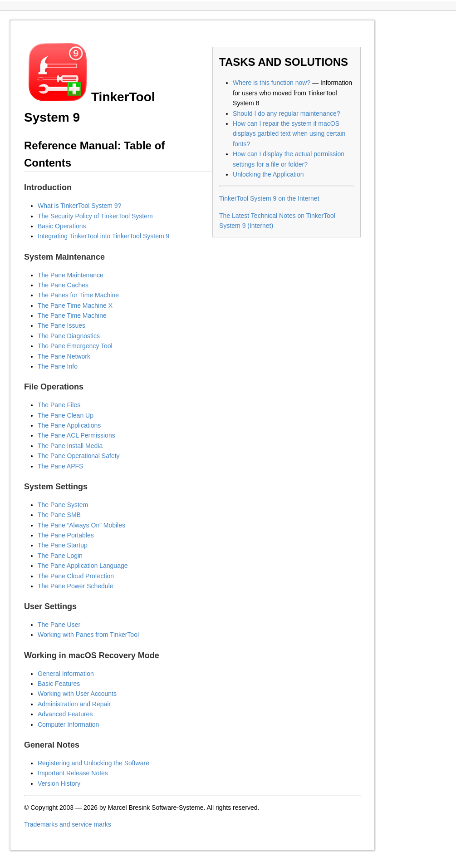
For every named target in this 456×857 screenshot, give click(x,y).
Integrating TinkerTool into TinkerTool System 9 (103, 236)
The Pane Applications (69, 425)
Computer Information (68, 724)
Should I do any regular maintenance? (286, 113)
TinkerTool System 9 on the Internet (269, 198)
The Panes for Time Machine (78, 295)
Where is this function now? (271, 82)
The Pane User (59, 624)
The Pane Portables (66, 535)
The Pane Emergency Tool (75, 346)
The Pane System (63, 504)
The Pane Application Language (83, 565)
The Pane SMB (59, 514)
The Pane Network (64, 356)
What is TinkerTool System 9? (79, 205)
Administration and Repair (74, 704)
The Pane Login (60, 555)
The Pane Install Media (70, 445)
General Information (66, 673)
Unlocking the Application (268, 174)
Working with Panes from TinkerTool (88, 634)
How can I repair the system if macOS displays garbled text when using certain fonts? (289, 134)
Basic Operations (62, 226)
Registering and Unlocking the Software (93, 763)
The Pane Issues (61, 325)
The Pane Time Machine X (75, 305)
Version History (59, 783)
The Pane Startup (63, 545)
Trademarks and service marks (67, 824)
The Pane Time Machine (72, 315)
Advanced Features (65, 714)
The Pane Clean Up (65, 415)
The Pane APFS (60, 466)
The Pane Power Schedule (75, 586)
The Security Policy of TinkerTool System (95, 216)
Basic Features (59, 683)
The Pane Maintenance (70, 275)
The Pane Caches (63, 285)
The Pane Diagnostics (69, 336)
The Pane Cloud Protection (76, 576)
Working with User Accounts (77, 693)
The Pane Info (58, 366)
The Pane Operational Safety (79, 455)
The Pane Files (59, 405)
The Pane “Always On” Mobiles (81, 525)
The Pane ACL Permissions (76, 435)
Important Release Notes (73, 773)
